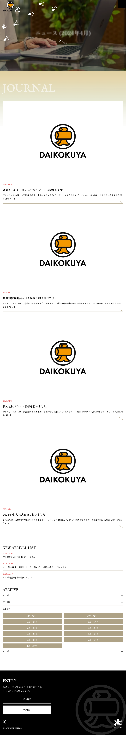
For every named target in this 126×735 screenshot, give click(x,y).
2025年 (6, 602)
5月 (32, 633)
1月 (32, 645)
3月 (32, 639)
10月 (93, 615)
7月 (32, 627)
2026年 (6, 595)
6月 (93, 627)
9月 (32, 621)
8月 (93, 621)
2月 (93, 639)
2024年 (6, 608)
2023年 (6, 651)
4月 (93, 633)
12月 (32, 615)
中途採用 (27, 710)
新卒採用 (27, 699)
